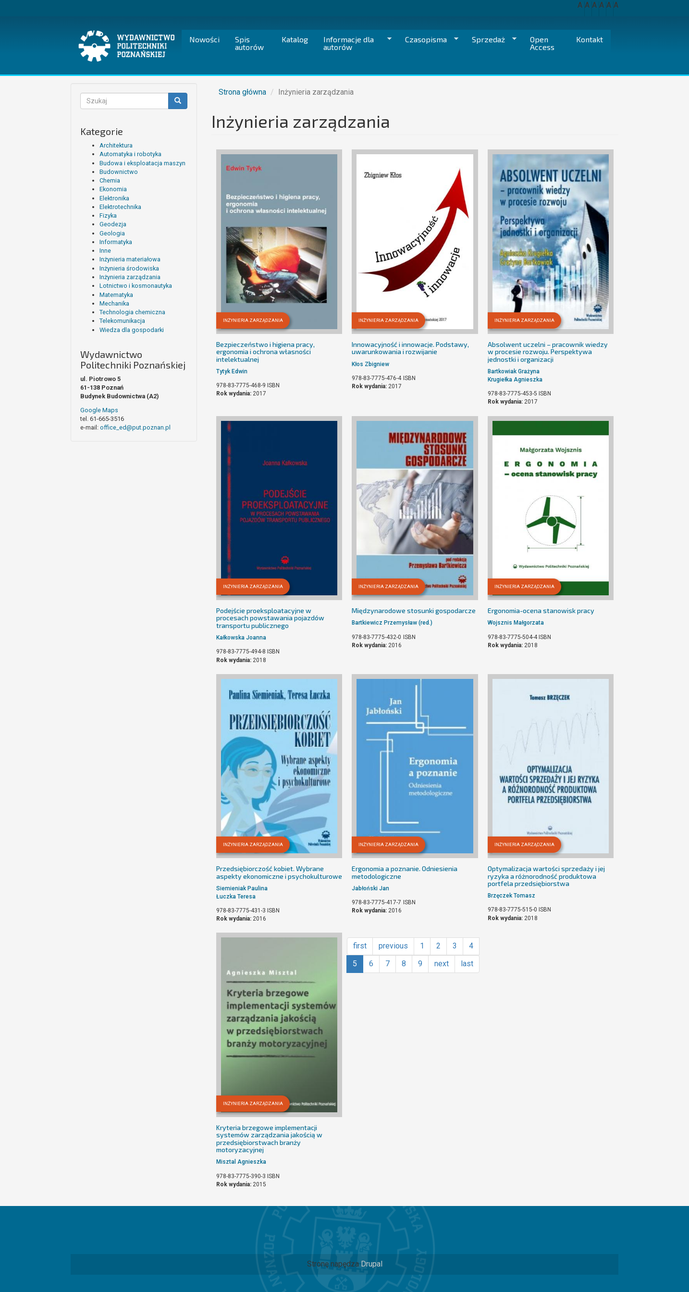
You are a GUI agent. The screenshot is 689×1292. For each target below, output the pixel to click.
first (360, 945)
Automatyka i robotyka (130, 154)
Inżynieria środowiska (129, 268)
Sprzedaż (490, 39)
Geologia (112, 233)
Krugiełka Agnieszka (515, 379)
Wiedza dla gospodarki (131, 329)
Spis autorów (249, 43)
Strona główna (242, 92)
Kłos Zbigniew (370, 364)
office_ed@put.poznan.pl (135, 427)
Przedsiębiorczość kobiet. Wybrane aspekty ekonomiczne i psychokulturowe (279, 872)
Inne (105, 250)
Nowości (204, 39)
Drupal (371, 1263)
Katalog (295, 39)
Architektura (116, 145)
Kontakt (589, 39)
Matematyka (116, 294)
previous (393, 945)
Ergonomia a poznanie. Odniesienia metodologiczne (404, 872)
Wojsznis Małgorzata (516, 622)
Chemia (109, 180)
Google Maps (99, 410)
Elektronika (114, 198)
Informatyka (115, 242)
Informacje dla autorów (354, 43)
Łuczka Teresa (236, 896)
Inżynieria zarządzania (129, 277)
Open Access (542, 43)
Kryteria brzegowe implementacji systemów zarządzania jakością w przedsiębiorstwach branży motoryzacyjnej (269, 1138)
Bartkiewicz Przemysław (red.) (392, 622)
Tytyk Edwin (231, 371)
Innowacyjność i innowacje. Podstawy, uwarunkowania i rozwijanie (410, 348)
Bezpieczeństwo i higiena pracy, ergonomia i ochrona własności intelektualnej (265, 351)
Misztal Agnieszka (241, 1161)
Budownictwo (118, 171)
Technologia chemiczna (132, 312)
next (441, 963)
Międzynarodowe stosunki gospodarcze (414, 610)
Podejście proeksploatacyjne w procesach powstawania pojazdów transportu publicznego (270, 617)
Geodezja (112, 224)
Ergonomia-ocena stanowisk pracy (541, 610)
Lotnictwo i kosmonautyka (135, 285)
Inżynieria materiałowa (129, 259)
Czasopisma (427, 39)
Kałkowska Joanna (241, 637)
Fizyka (108, 215)
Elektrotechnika (120, 206)
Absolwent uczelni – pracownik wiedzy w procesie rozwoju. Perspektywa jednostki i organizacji (548, 351)
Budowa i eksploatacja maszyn (142, 163)
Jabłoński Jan (370, 888)
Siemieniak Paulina (242, 888)
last (467, 963)
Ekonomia (113, 189)
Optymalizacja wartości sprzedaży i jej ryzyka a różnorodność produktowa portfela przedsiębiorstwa (546, 875)
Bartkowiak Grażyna (514, 371)
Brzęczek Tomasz (511, 895)
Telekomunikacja (122, 320)
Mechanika (114, 303)
